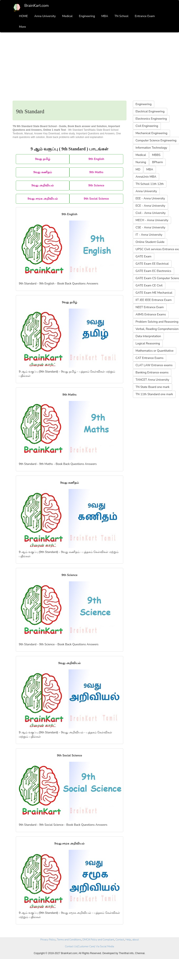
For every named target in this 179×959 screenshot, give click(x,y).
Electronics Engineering (151, 119)
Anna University (45, 16)
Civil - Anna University (151, 213)
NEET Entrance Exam (150, 307)
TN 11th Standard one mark (154, 394)
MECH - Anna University (152, 220)
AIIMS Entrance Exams (151, 314)
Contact (120, 939)
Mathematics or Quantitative (155, 351)
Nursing (141, 162)
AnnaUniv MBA (146, 177)
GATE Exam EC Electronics (153, 271)
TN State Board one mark (153, 387)
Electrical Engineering (150, 111)
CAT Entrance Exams (150, 358)
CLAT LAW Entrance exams (154, 365)
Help (128, 939)
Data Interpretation (148, 336)
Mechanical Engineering (151, 133)
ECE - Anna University (150, 206)
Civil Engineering (147, 126)
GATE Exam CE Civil (149, 285)
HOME (23, 16)
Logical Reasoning (148, 343)
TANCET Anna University (152, 380)
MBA (104, 16)
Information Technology (151, 148)
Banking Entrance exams (152, 372)
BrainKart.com (36, 5)
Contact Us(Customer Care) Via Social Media (89, 946)
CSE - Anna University (150, 227)
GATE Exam (143, 256)
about (135, 939)
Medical (67, 16)
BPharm (157, 162)
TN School (121, 16)
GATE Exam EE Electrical (152, 264)
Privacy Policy (48, 939)
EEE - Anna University (150, 198)
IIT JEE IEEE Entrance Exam (154, 300)
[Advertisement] (89, 69)
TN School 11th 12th (150, 184)
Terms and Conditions (69, 939)
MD (138, 169)
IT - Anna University (149, 235)
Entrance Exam (145, 16)
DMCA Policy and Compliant (98, 939)
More (22, 27)
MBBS (156, 155)
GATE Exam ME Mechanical (154, 293)
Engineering (87, 16)
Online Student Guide (150, 242)
